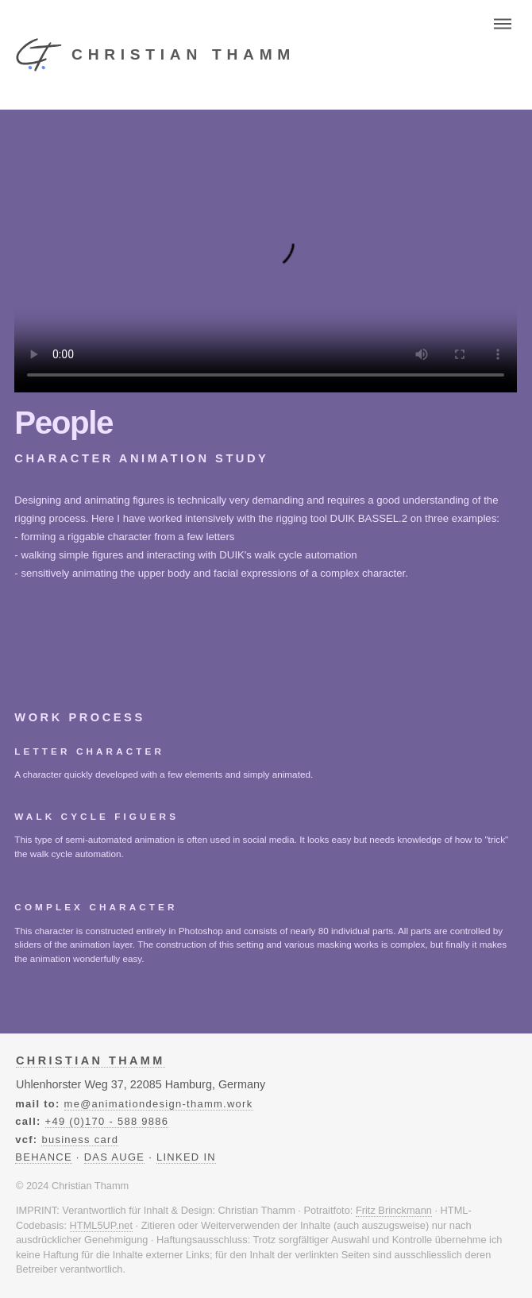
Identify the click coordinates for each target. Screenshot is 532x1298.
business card (79, 1139)
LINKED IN (186, 1157)
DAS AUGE (114, 1157)
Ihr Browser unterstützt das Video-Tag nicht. (265, 251)
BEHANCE (43, 1157)
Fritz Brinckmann (394, 1210)
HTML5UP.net (101, 1225)
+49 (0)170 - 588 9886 (107, 1121)
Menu (503, 23)
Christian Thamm (90, 1060)
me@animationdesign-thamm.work (158, 1104)
